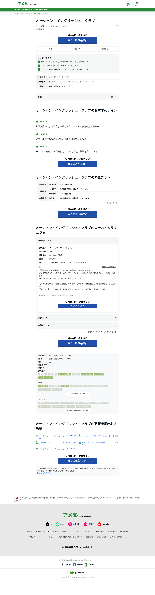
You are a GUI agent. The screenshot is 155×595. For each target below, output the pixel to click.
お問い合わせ (102, 537)
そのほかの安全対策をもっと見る (77, 410)
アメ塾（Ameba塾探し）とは (47, 532)
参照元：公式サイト (109, 267)
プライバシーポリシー (47, 537)
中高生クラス (78, 325)
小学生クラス (78, 317)
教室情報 (104, 49)
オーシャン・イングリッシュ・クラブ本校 (57, 449)
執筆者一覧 (100, 532)
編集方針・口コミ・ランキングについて (77, 532)
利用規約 (31, 537)
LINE (60, 524)
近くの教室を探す (77, 40)
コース (77, 49)
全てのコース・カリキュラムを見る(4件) (103, 332)
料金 (50, 49)
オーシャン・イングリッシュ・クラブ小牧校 (57, 437)
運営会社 (89, 537)
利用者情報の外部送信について (71, 537)
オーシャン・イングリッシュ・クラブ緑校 (100, 436)
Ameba (66, 565)
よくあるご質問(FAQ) (118, 537)
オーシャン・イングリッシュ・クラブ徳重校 (100, 443)
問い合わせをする (44, 473)
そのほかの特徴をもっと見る (77, 394)
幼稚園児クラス (78, 240)
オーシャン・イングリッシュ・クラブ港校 (57, 442)
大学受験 (74, 524)
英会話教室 (25, 13)
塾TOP (17, 13)
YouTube (103, 524)
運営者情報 (123, 532)
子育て (89, 524)
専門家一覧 (111, 532)
